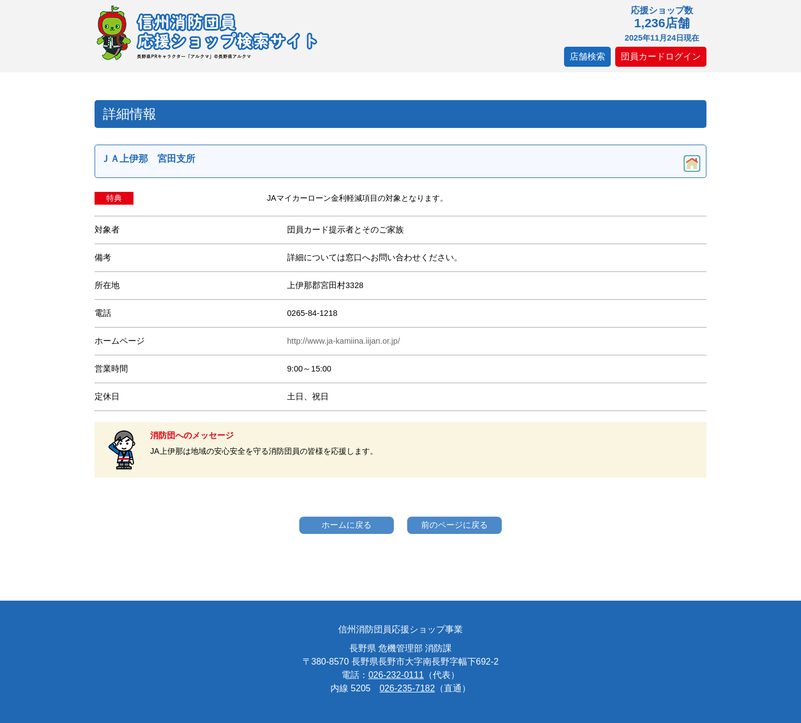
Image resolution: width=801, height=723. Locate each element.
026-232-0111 (396, 675)
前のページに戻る (454, 524)
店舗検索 (587, 56)
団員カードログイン (661, 56)
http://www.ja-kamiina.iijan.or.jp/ (343, 340)
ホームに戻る (347, 524)
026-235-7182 (407, 688)
